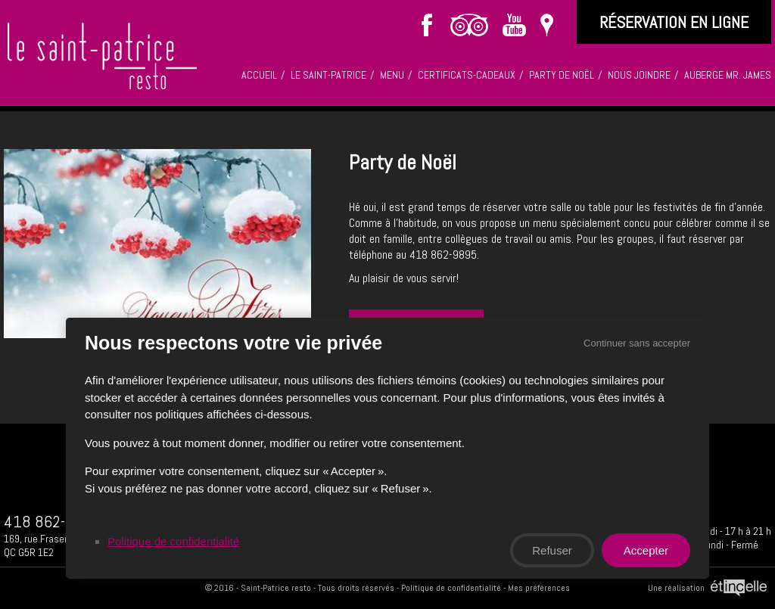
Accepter (647, 550)
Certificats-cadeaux (466, 75)
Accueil (259, 75)
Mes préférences (539, 588)
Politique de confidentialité (451, 588)
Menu (392, 75)
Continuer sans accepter (638, 341)
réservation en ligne (674, 22)
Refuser (553, 550)
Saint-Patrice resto (276, 588)
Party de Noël (561, 75)
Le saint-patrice (328, 75)
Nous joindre (639, 75)
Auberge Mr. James (727, 75)
